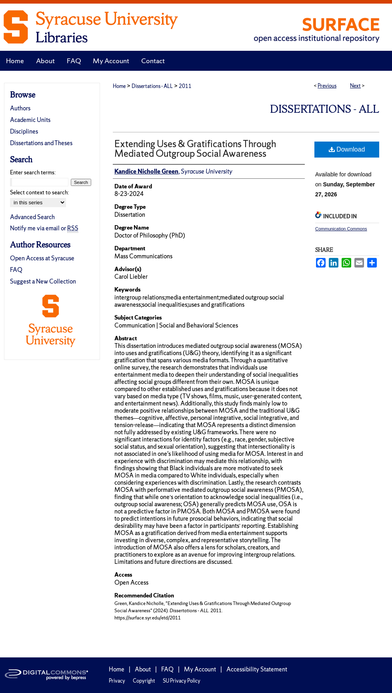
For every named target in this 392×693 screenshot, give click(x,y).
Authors (20, 108)
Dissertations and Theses (41, 143)
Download (347, 149)
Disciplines (24, 131)
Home (119, 86)
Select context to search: (39, 192)
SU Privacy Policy (181, 680)
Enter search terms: (33, 172)
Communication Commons (341, 228)
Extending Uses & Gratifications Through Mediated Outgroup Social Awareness (195, 149)
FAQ (16, 270)
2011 (185, 86)
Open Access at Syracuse (42, 258)
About (143, 669)
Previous (327, 85)
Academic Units (30, 120)
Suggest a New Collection (43, 281)
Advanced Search (32, 217)
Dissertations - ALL (152, 86)
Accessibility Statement (256, 669)
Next (355, 85)
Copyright (144, 680)
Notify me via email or (44, 228)
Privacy (117, 680)
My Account (200, 669)
